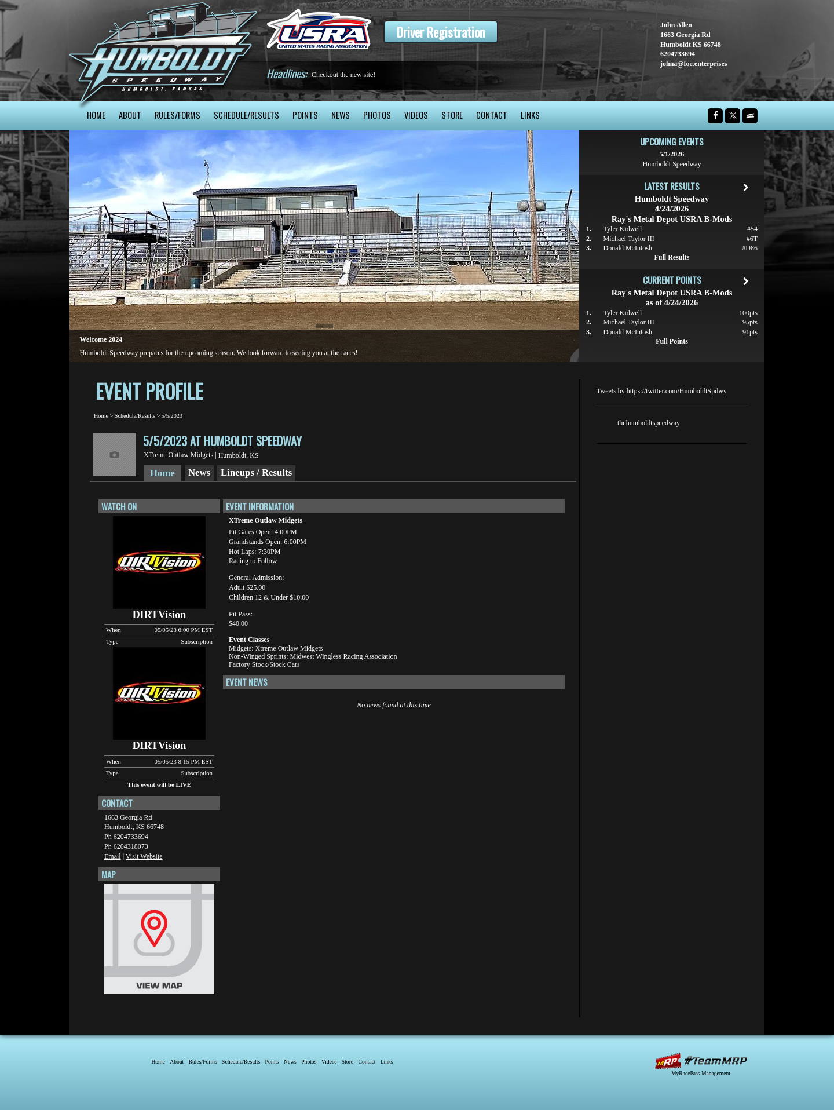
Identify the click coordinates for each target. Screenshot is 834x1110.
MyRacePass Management (700, 1073)
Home (96, 115)
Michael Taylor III (628, 239)
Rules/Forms (177, 115)
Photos (377, 115)
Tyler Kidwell (622, 229)
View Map (159, 942)
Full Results (671, 257)
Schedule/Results (246, 115)
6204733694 (677, 54)
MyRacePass (701, 1061)
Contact (491, 115)
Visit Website (144, 856)
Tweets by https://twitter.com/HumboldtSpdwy (662, 391)
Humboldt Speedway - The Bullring (163, 51)
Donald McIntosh (627, 248)
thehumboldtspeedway (648, 423)
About (130, 115)
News (340, 115)
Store (452, 115)
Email (112, 856)
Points (305, 115)
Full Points (672, 341)
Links (530, 115)
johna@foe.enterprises (693, 64)
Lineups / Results (256, 472)
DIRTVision (159, 614)
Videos (416, 115)
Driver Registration (441, 32)
